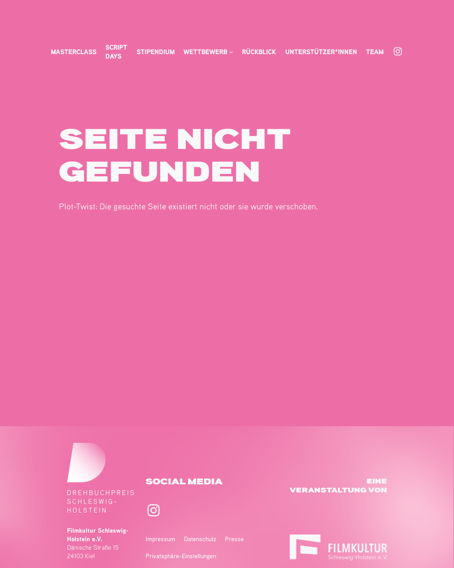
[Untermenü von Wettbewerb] (231, 52)
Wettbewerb (205, 51)
